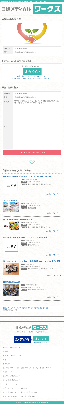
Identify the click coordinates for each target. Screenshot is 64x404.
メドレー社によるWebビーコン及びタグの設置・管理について (21, 392)
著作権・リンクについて (10, 384)
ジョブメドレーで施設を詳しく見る (32, 152)
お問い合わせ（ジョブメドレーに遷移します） (16, 388)
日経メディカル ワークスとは (11, 347)
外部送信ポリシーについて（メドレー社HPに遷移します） (20, 396)
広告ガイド (6, 360)
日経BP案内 (6, 364)
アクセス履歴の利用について (11, 380)
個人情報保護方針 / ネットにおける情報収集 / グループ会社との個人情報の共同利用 (27, 368)
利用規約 (5, 351)
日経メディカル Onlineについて (12, 356)
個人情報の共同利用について (11, 376)
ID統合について (7, 372)
